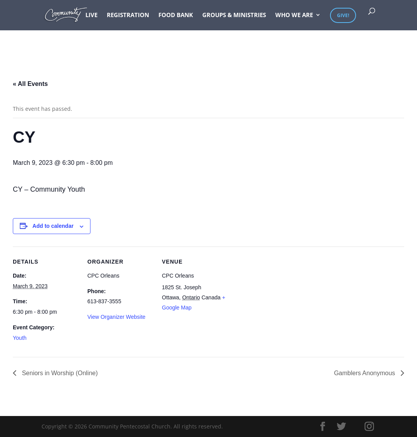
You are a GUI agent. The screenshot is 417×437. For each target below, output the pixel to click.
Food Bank (175, 15)
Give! (343, 15)
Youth (19, 338)
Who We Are (294, 15)
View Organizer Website (116, 317)
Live (91, 15)
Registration (128, 15)
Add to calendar (53, 226)
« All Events (30, 83)
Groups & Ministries (234, 15)
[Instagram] (369, 427)
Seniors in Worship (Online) (59, 373)
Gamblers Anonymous (365, 373)
